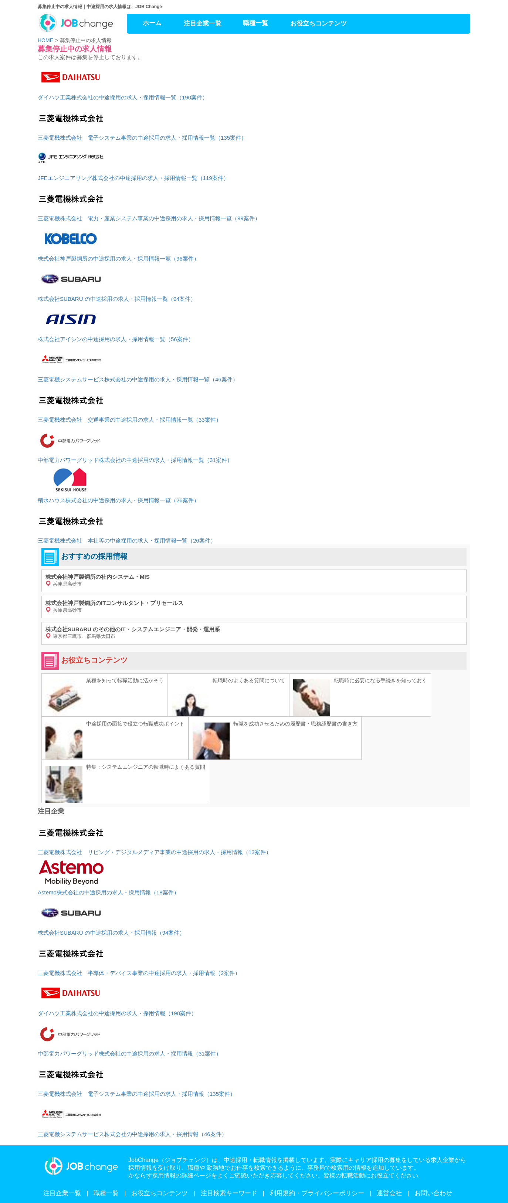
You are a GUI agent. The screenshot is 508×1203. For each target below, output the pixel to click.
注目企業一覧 (202, 23)
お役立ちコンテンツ (318, 23)
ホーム (152, 23)
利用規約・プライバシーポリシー (317, 1193)
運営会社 (389, 1193)
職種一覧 (255, 23)
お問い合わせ (433, 1193)
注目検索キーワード (229, 1193)
